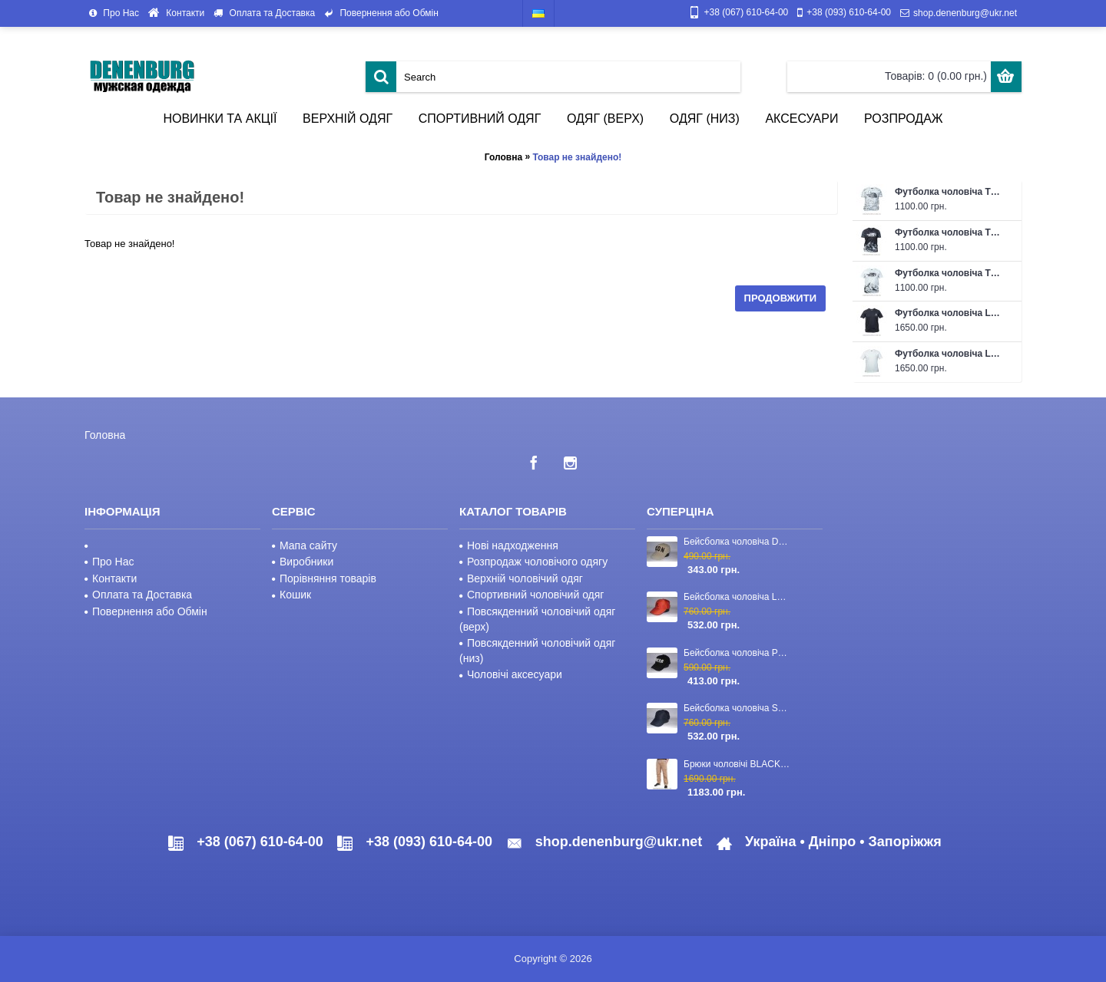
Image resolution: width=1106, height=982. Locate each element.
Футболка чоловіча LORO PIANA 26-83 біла (950, 353)
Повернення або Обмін (145, 611)
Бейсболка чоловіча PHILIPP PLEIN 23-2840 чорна (738, 653)
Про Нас (109, 561)
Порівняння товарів (324, 578)
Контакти (110, 578)
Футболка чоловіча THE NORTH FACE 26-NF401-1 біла (950, 191)
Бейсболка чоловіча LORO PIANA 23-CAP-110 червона (738, 597)
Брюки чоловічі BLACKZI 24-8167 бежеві (738, 764)
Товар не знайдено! (576, 157)
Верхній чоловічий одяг (521, 578)
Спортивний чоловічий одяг (531, 594)
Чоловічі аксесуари (510, 674)
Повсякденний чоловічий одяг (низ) (537, 650)
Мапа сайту (304, 545)
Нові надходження (508, 545)
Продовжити (780, 298)
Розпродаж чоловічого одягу (533, 561)
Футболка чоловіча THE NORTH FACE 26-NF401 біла (950, 273)
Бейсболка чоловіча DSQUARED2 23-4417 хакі (738, 541)
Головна (503, 157)
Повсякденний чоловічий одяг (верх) (537, 619)
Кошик (291, 594)
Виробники (302, 561)
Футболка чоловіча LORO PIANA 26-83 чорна (950, 313)
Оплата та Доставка (138, 594)
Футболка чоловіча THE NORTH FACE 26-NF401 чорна (950, 232)
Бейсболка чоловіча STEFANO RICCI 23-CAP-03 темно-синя (738, 708)
